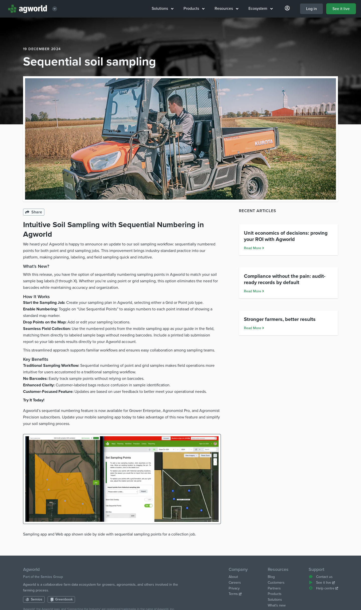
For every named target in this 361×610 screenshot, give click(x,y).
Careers (235, 582)
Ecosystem (260, 8)
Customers (276, 582)
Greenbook (61, 599)
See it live (341, 8)
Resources (226, 8)
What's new (277, 605)
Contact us (321, 577)
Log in (311, 8)
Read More (254, 286)
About (233, 577)
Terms (235, 594)
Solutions (162, 8)
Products (194, 8)
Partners (274, 588)
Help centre (323, 588)
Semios (33, 599)
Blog (271, 577)
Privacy (234, 588)
